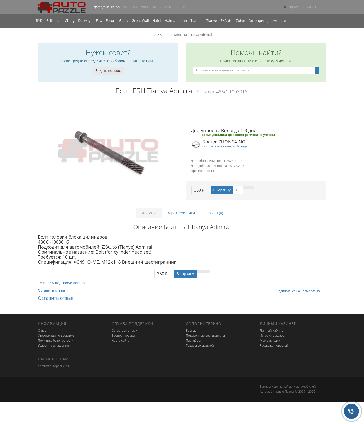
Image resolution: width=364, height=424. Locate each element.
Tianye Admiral (73, 282)
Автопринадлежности (267, 20)
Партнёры (193, 340)
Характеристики (181, 212)
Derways (85, 20)
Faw (99, 20)
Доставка (148, 6)
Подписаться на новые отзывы (299, 291)
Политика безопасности (55, 340)
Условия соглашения (53, 345)
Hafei (156, 20)
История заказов (272, 335)
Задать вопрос (108, 70)
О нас (181, 6)
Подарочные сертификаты (205, 335)
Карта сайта (120, 340)
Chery (70, 20)
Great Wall (140, 20)
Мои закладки (270, 340)
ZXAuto (226, 20)
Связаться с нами (125, 330)
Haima (170, 20)
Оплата (166, 6)
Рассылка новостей (274, 345)
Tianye (211, 20)
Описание (149, 212)
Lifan (183, 20)
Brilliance (53, 20)
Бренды (191, 330)
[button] (301, 7)
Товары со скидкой (200, 345)
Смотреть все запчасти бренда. (225, 146)
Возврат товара (123, 335)
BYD (39, 20)
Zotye (240, 20)
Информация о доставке (56, 335)
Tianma (196, 20)
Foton (111, 20)
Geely (123, 20)
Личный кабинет (272, 330)
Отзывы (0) (213, 212)
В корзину (221, 190)
